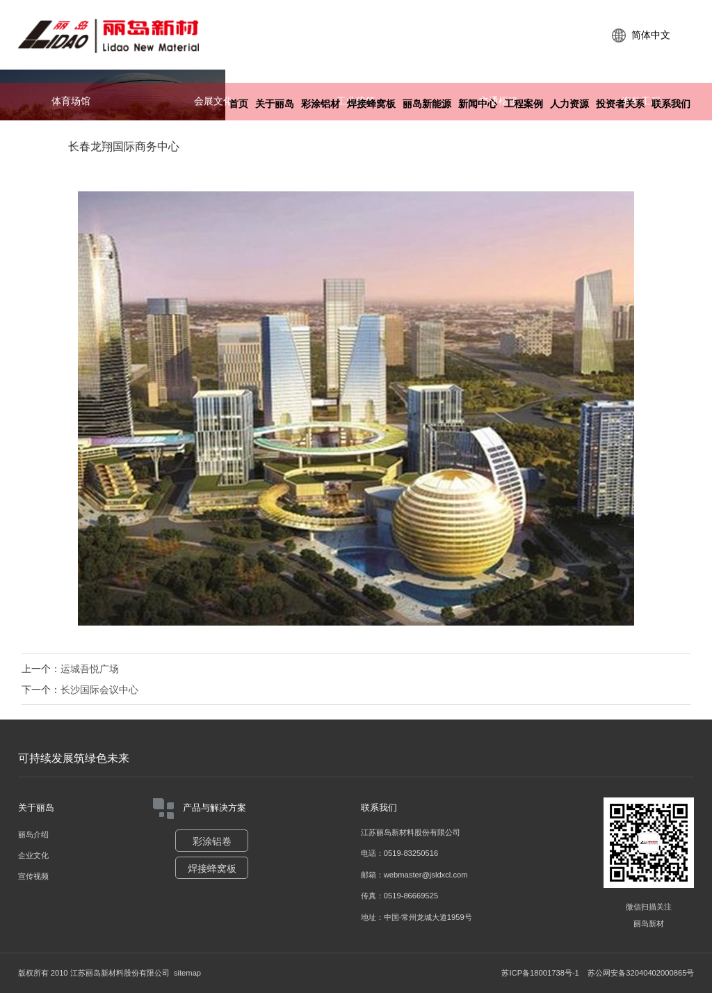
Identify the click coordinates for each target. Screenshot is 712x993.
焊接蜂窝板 (371, 104)
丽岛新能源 (427, 104)
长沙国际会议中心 (99, 689)
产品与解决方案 (199, 808)
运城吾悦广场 (89, 668)
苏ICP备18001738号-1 (539, 973)
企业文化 (33, 855)
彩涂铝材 (320, 104)
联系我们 (671, 104)
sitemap (187, 973)
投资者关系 (620, 104)
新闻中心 (477, 104)
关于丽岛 (274, 104)
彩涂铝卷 (212, 841)
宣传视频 (33, 876)
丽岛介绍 (33, 834)
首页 (238, 104)
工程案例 (523, 104)
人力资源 (569, 104)
